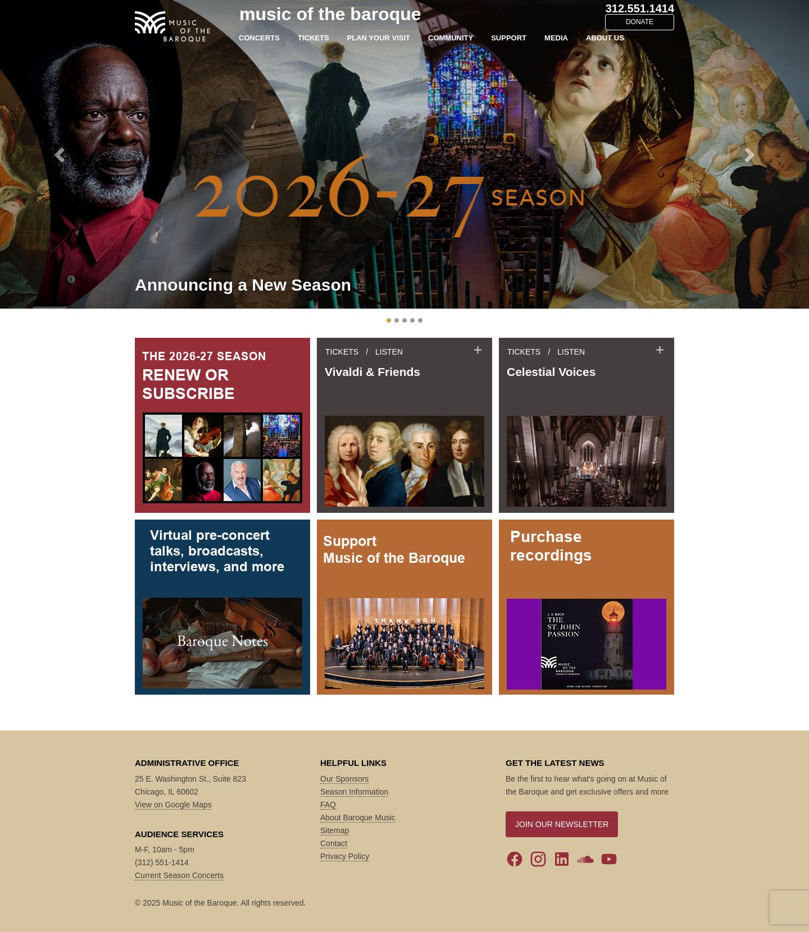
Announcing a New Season (243, 285)
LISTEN (389, 351)
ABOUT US (605, 38)
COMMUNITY (450, 38)
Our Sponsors (344, 778)
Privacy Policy (344, 856)
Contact (333, 843)
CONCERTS (259, 38)
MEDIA (556, 38)
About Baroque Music (358, 817)
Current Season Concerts (179, 875)
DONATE (639, 22)
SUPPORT (508, 38)
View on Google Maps (173, 804)
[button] (60, 154)
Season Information (354, 791)
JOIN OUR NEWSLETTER (561, 824)
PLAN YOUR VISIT (378, 38)
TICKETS (313, 38)
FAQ (328, 804)
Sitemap (334, 830)
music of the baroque (330, 14)
